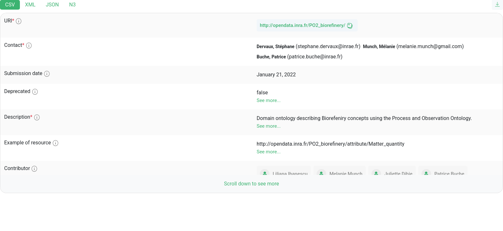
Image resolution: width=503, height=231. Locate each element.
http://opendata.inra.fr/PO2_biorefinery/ (302, 25)
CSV (10, 5)
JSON (52, 5)
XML (30, 5)
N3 (72, 5)
